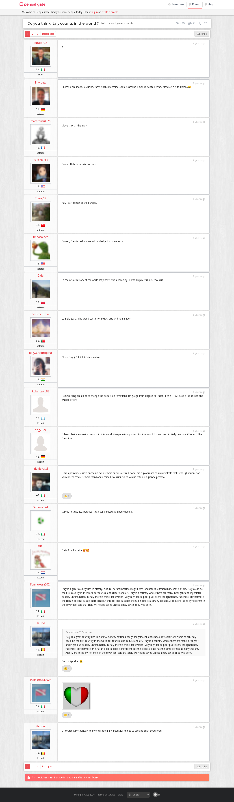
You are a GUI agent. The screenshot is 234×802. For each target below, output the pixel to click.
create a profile (109, 12)
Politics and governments (117, 23)
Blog (120, 794)
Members (176, 4)
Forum (194, 4)
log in (95, 12)
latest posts (48, 34)
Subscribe (201, 33)
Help (209, 4)
